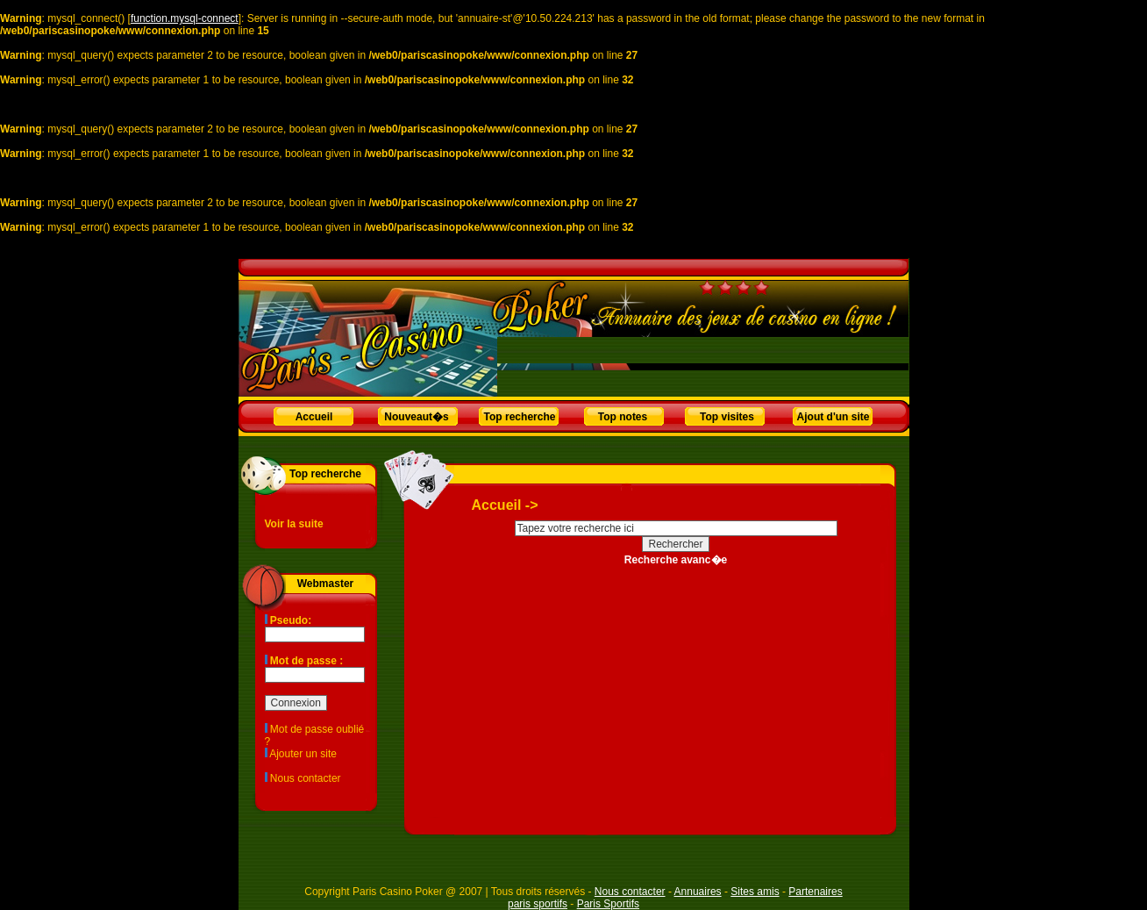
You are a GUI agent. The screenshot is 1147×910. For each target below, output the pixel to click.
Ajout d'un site (833, 417)
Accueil (314, 417)
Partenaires (815, 891)
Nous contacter (305, 778)
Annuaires (698, 891)
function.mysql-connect (185, 18)
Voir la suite (294, 524)
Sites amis (754, 891)
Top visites (727, 417)
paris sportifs (537, 904)
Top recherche (520, 417)
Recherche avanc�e (675, 560)
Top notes (622, 417)
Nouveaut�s (416, 417)
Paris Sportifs (608, 904)
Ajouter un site (303, 754)
